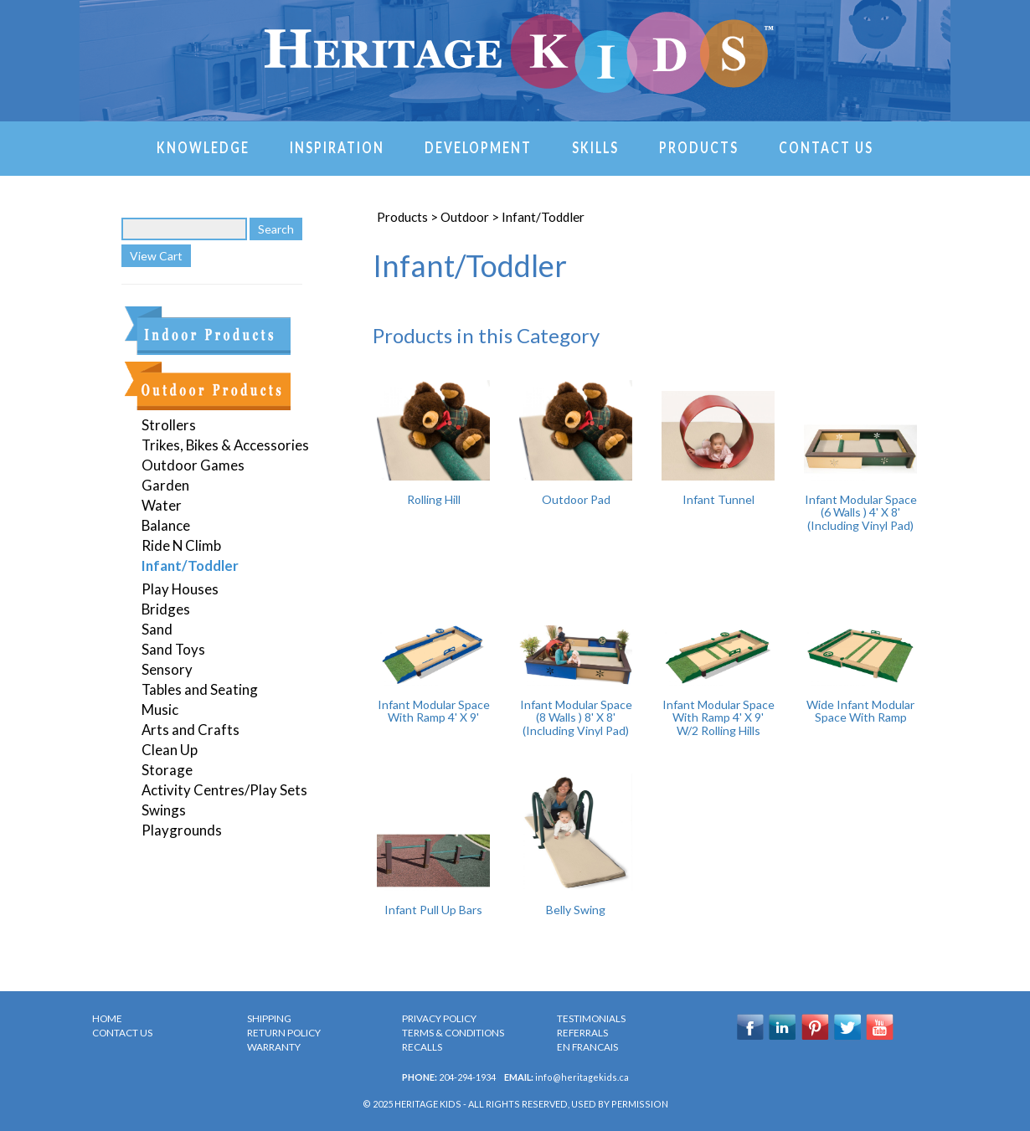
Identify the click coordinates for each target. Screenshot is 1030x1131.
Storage (167, 770)
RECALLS (422, 1047)
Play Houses (180, 589)
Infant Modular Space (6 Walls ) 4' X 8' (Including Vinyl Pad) (861, 512)
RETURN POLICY (284, 1032)
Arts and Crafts (190, 729)
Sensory (167, 669)
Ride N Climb (181, 545)
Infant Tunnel (718, 499)
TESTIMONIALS (591, 1018)
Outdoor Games (193, 465)
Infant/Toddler (190, 565)
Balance (166, 525)
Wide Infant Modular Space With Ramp (860, 710)
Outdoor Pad (576, 499)
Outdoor (464, 216)
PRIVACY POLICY (439, 1018)
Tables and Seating (200, 689)
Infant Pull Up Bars (433, 909)
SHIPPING (269, 1018)
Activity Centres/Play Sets (224, 790)
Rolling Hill (434, 499)
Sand (157, 629)
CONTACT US (122, 1032)
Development (478, 146)
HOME (107, 1018)
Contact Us (826, 146)
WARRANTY (274, 1047)
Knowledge (203, 146)
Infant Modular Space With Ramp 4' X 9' (434, 710)
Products (699, 146)
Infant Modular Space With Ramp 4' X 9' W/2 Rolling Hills (718, 717)
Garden (165, 485)
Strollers (169, 425)
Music (160, 709)
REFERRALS (582, 1032)
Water (162, 505)
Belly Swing (575, 909)
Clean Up (170, 749)
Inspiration (337, 146)
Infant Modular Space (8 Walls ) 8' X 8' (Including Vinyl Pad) (576, 717)
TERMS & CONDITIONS (453, 1032)
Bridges (166, 609)
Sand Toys (173, 649)
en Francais (587, 1047)
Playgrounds (182, 830)
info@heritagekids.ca (582, 1077)
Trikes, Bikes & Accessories (225, 445)
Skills (595, 146)
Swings (164, 810)
